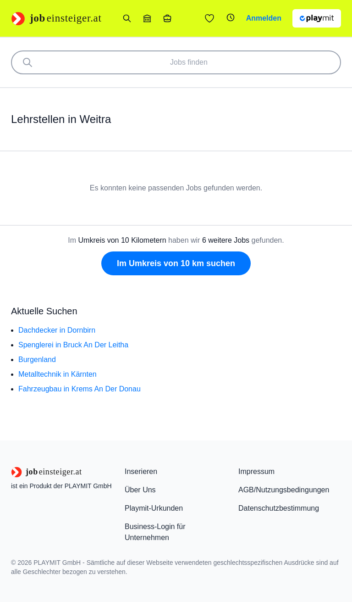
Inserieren (141, 471)
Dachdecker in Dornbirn (56, 330)
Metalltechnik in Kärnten (57, 374)
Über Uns (140, 490)
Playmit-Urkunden (154, 508)
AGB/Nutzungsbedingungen (283, 490)
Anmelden (263, 18)
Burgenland (37, 359)
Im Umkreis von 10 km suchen (176, 263)
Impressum (256, 471)
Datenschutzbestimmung (278, 508)
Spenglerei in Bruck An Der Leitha (73, 345)
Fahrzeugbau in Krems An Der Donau (79, 389)
